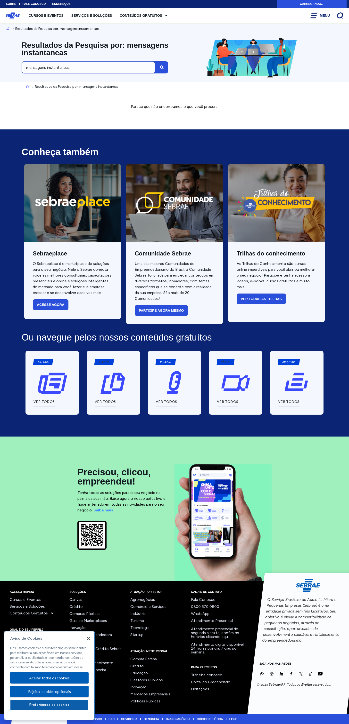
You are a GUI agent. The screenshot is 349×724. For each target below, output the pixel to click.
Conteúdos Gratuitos (144, 15)
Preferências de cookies (49, 705)
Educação (139, 673)
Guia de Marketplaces (88, 620)
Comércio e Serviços (148, 606)
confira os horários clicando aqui (215, 634)
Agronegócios (142, 599)
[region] (49, 675)
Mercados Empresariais (150, 694)
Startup (136, 634)
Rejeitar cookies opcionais (49, 691)
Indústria (138, 613)
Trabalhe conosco (206, 675)
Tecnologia (140, 627)
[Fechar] (88, 638)
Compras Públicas (84, 613)
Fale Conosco (203, 599)
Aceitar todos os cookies (49, 678)
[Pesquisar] (162, 67)
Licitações (200, 689)
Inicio (7, 29)
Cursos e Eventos (46, 15)
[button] (104, 362)
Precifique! (78, 655)
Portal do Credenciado (210, 682)
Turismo (137, 620)
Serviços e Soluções (91, 15)
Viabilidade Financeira (87, 670)
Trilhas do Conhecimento (91, 662)
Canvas (75, 599)
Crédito (76, 606)
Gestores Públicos (146, 680)
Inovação (77, 627)
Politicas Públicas (145, 701)
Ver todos (78, 677)
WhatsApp (200, 613)
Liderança (77, 641)
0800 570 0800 (205, 606)
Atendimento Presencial (212, 620)
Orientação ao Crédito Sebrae (95, 648)
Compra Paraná (143, 659)
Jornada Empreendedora (90, 634)
